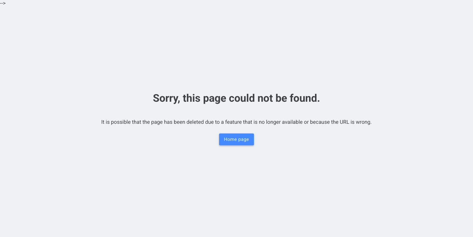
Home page (236, 139)
